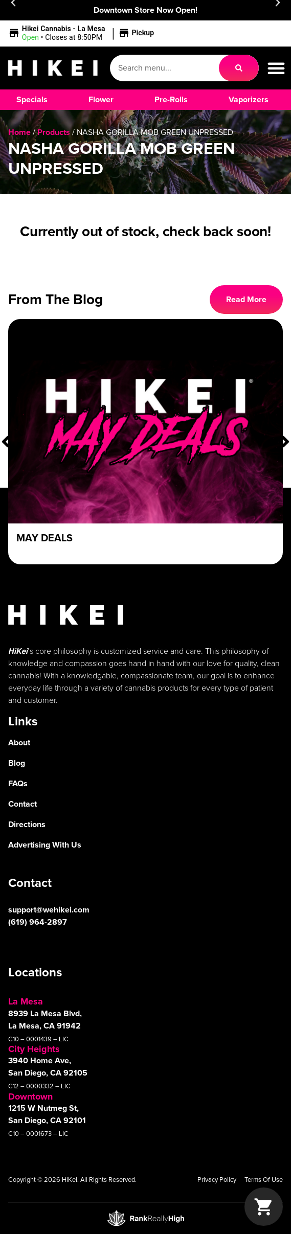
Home (19, 132)
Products (53, 132)
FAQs (18, 783)
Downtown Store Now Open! (145, 10)
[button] (82, 33)
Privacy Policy (216, 1179)
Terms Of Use (263, 1179)
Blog (16, 763)
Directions (27, 824)
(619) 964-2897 (37, 922)
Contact (22, 804)
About (19, 742)
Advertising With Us (44, 845)
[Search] (239, 68)
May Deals (44, 537)
